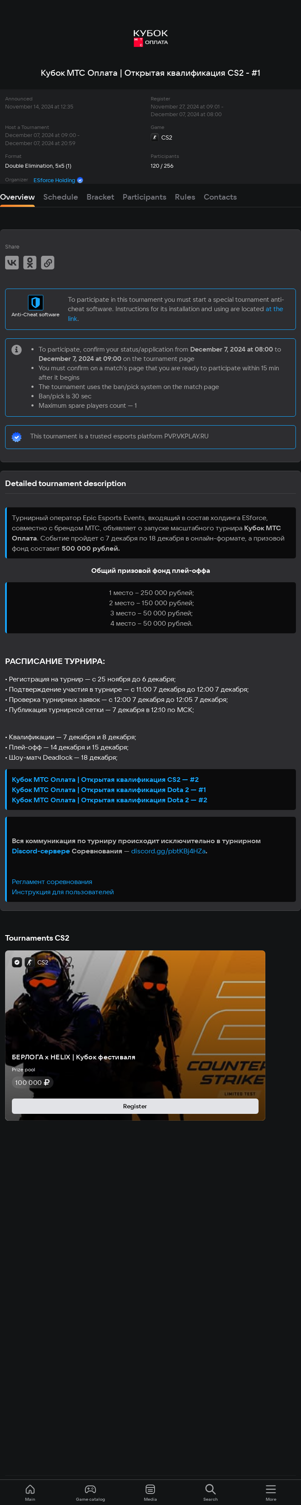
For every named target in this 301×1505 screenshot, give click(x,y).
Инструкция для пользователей (63, 891)
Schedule (60, 197)
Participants (144, 197)
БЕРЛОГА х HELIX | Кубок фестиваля (73, 1057)
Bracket (100, 197)
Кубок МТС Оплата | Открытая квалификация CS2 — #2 (105, 779)
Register (135, 1106)
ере (63, 851)
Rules (185, 197)
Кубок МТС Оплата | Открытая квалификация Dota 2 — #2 (109, 799)
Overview (17, 197)
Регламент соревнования (52, 881)
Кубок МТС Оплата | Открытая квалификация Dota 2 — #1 (109, 789)
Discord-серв (34, 851)
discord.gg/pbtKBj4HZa (168, 851)
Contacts (220, 197)
